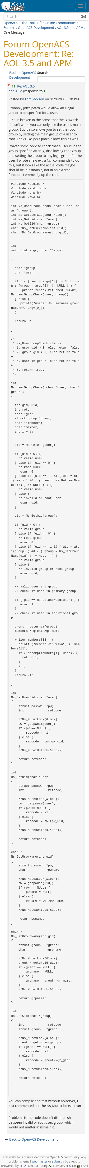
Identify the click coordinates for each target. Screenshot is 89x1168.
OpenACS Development (36, 27)
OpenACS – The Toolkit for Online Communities (40, 23)
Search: (43, 72)
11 (13, 86)
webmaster (39, 1161)
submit (57, 1161)
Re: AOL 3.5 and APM (22, 88)
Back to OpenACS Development (22, 75)
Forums (9, 27)
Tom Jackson (35, 99)
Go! (83, 16)
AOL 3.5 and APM (70, 27)
